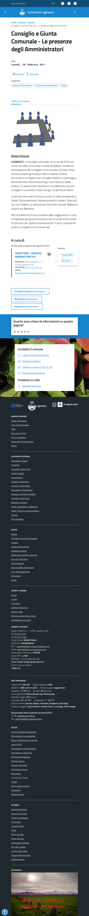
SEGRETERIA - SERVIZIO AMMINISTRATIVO (28, 255)
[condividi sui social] (17, 74)
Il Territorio (15, 603)
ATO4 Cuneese (17, 834)
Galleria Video (17, 611)
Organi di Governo (19, 420)
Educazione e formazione (22, 490)
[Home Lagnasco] (35, 12)
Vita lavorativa (17, 519)
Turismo (14, 515)
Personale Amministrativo (22, 441)
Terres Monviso (17, 838)
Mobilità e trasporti (19, 502)
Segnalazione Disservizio (21, 752)
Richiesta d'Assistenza (20, 756)
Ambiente (15, 465)
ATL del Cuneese (18, 846)
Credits (14, 781)
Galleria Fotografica (19, 607)
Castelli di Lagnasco (19, 817)
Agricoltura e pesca (19, 460)
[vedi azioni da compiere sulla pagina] (32, 74)
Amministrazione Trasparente (23, 732)
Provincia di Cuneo (19, 813)
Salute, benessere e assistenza (24, 506)
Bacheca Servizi (18, 761)
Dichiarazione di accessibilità (23, 736)
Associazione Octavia (20, 842)
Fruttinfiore (16, 822)
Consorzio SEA (17, 826)
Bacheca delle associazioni (22, 567)
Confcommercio (18, 859)
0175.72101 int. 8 (33, 267)
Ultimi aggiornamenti (20, 786)
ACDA (13, 830)
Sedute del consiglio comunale (24, 555)
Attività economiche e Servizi (23, 615)
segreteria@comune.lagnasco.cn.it (29, 272)
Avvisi (13, 580)
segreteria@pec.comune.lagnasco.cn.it (33, 646)
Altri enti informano (19, 559)
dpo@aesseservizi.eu (26, 715)
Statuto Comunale (19, 765)
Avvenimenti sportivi (20, 546)
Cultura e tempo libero (20, 485)
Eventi (14, 595)
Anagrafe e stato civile (20, 469)
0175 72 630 (20, 637)
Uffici (13, 429)
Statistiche (16, 790)
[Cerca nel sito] (75, 12)
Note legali (16, 773)
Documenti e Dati (18, 433)
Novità (22, 22)
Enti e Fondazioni (18, 437)
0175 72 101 (20, 633)
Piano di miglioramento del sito (24, 740)
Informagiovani (17, 563)
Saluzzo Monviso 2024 (21, 855)
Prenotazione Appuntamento (23, 748)
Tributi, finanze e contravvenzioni (25, 510)
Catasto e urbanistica (20, 481)
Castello (14, 542)
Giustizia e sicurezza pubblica (23, 494)
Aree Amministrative (20, 425)
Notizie (31, 22)
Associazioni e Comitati (21, 620)
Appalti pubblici (17, 473)
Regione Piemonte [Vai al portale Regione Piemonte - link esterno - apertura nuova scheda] (18, 3)
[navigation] (5, 12)
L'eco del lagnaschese (20, 571)
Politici (14, 445)
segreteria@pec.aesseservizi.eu (28, 718)
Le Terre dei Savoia (19, 851)
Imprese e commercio (20, 498)
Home (13, 22)
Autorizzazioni (17, 477)
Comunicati (16, 575)
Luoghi (14, 599)
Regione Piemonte (19, 809)
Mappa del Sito (17, 794)
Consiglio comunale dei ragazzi (24, 538)
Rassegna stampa (19, 550)
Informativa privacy (19, 769)
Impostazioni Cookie (19, 777)
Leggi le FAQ (16, 744)
